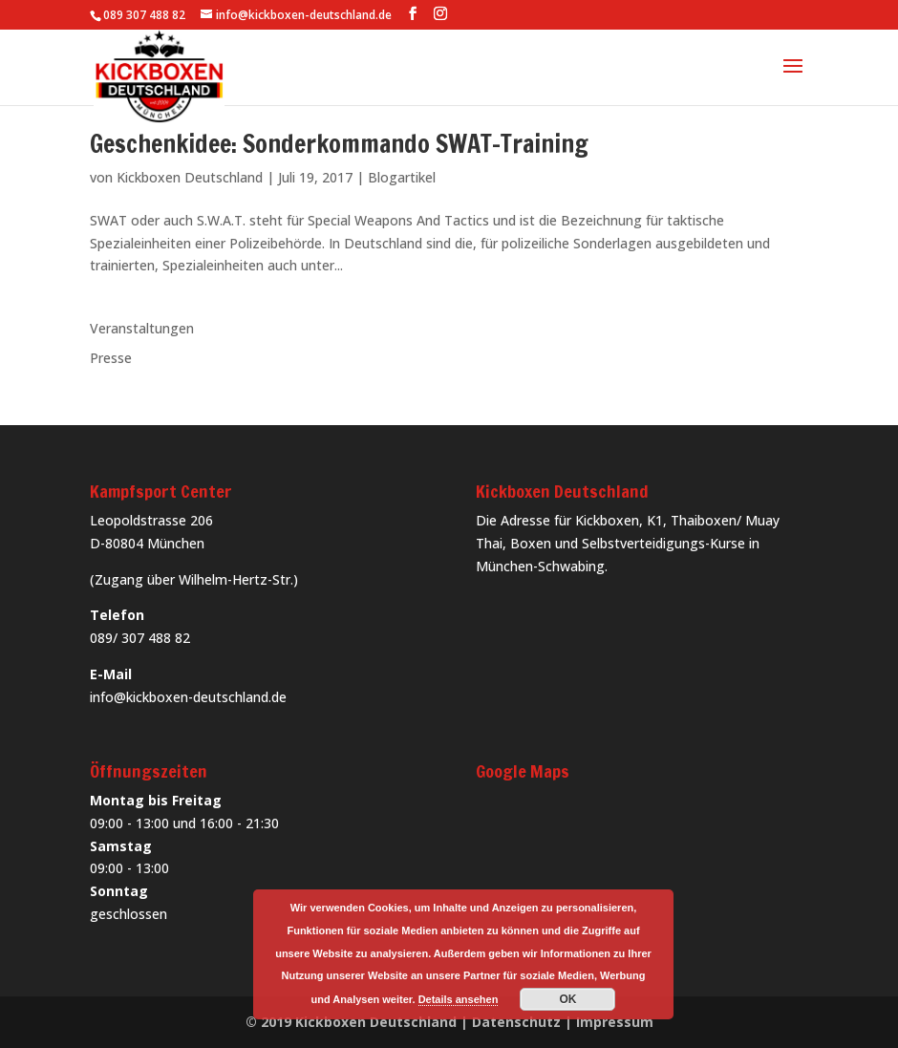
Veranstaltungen (142, 328)
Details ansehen (458, 999)
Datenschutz (516, 1022)
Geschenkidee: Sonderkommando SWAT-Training (339, 143)
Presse (111, 358)
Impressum (614, 1022)
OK (567, 999)
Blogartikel (402, 177)
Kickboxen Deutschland (190, 177)
